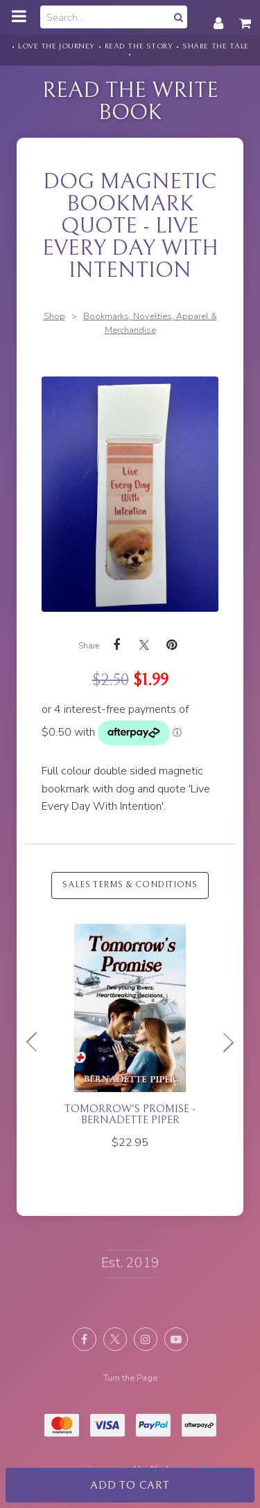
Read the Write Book (130, 101)
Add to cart (130, 1485)
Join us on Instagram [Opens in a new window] (145, 1339)
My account (218, 16)
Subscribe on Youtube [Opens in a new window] (176, 1339)
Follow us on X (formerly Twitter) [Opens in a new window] (115, 1339)
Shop (54, 316)
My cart (246, 16)
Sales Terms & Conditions (129, 885)
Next (222, 1042)
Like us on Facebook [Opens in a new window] (84, 1339)
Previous (37, 1042)
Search (176, 17)
